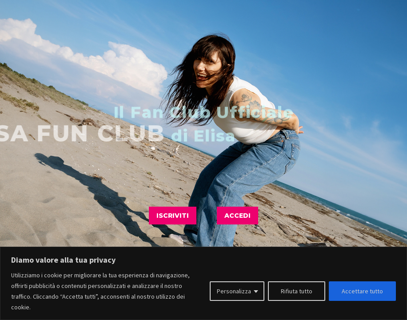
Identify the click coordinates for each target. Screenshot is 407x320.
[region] (203, 283)
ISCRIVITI (172, 216)
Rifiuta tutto (296, 291)
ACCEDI (237, 216)
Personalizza (234, 291)
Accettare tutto (362, 291)
